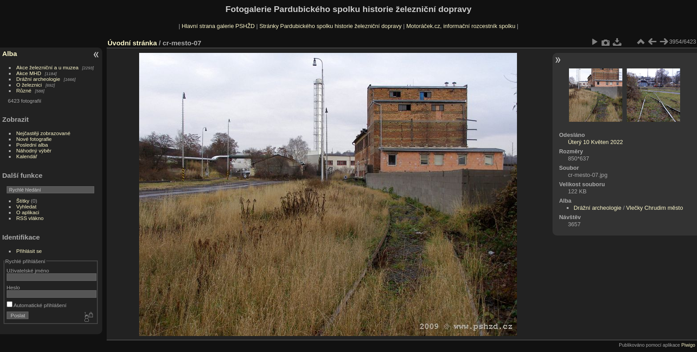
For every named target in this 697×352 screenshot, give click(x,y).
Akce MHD (28, 73)
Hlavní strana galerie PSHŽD (218, 26)
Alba (9, 53)
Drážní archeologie (38, 79)
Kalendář (26, 156)
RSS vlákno (30, 218)
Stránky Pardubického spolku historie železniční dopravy (330, 26)
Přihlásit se (29, 251)
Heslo (13, 287)
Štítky (22, 201)
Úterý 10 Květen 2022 (595, 142)
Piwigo (688, 345)
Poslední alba (32, 145)
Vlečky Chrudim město (654, 207)
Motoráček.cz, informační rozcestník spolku (460, 26)
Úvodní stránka (132, 43)
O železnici (29, 85)
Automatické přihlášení (37, 305)
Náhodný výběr (34, 150)
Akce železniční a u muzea (47, 67)
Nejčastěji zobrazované (43, 133)
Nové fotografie (34, 139)
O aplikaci (28, 212)
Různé (24, 90)
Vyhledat (26, 206)
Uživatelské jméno (28, 270)
